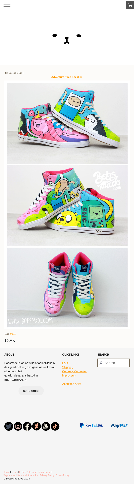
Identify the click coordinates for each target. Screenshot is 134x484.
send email (31, 391)
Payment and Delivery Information (20, 475)
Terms (14, 472)
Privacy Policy (47, 475)
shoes (13, 334)
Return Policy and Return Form (34, 472)
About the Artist (71, 383)
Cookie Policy (62, 475)
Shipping (67, 367)
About (6, 472)
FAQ (65, 363)
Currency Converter (74, 371)
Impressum (69, 375)
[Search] (113, 363)
